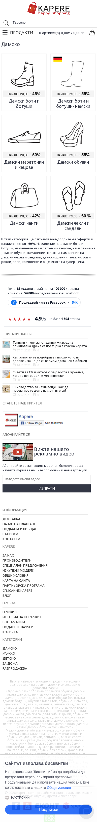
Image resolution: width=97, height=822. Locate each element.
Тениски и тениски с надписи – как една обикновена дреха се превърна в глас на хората (50, 344)
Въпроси (10, 534)
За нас (8, 555)
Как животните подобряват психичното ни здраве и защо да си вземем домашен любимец (50, 358)
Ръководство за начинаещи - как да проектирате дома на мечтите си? (41, 388)
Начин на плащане (19, 524)
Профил (10, 612)
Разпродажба (15, 668)
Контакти (11, 539)
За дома (10, 663)
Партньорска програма (24, 585)
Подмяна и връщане (21, 529)
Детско (9, 658)
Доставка (11, 519)
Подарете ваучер (18, 627)
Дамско (10, 648)
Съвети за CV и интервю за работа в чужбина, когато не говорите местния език (48, 373)
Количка (10, 632)
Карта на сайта (16, 580)
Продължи (48, 809)
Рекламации (14, 622)
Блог (7, 595)
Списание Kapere (17, 590)
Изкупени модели (18, 570)
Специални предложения (25, 565)
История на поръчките (23, 617)
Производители (17, 560)
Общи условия (15, 575)
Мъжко (9, 653)
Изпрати (47, 488)
